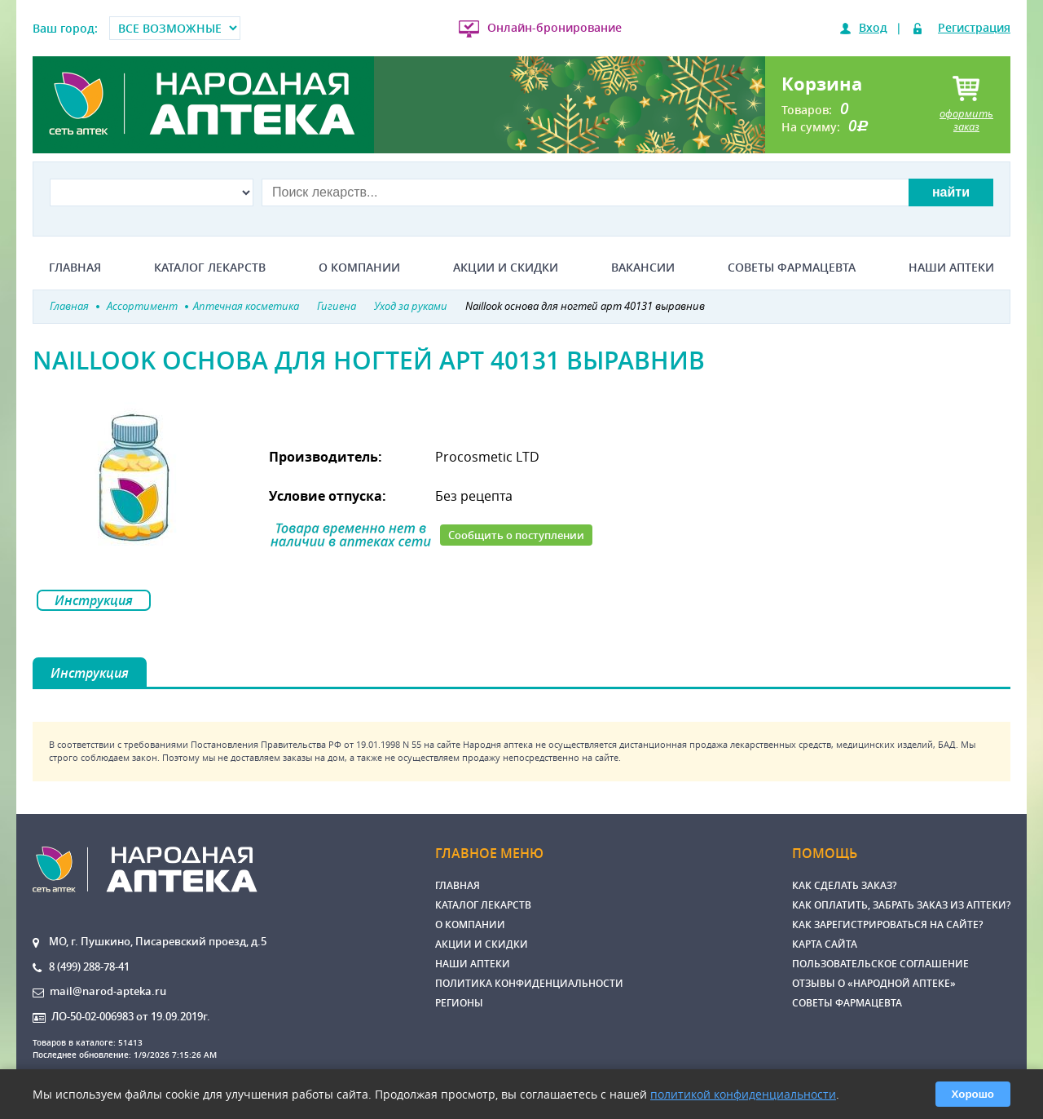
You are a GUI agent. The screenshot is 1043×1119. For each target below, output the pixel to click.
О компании (359, 267)
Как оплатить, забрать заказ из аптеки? (901, 905)
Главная (75, 267)
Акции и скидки (505, 267)
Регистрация (974, 27)
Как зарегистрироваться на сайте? (887, 924)
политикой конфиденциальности (743, 1094)
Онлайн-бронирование (554, 27)
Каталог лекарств (210, 267)
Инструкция (94, 600)
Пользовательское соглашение (880, 964)
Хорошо (973, 1094)
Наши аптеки (951, 267)
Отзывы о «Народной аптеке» (874, 983)
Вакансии (643, 267)
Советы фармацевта (792, 267)
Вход (873, 27)
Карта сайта (824, 944)
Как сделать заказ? (844, 885)
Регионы (459, 1003)
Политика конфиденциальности (529, 983)
